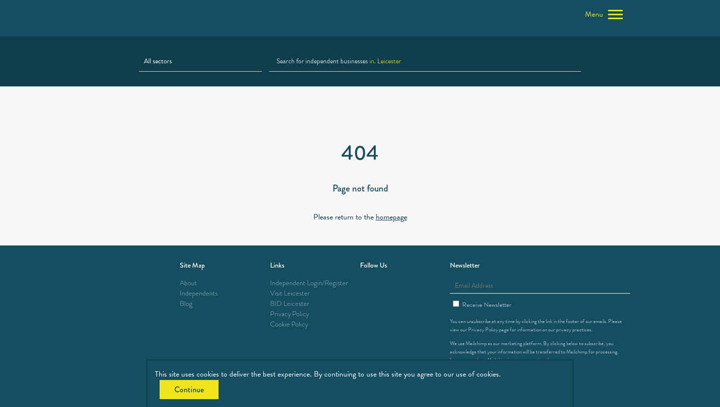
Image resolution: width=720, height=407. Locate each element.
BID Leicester (289, 303)
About (188, 283)
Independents (199, 293)
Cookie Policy (289, 324)
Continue (189, 389)
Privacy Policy (289, 314)
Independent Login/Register (309, 283)
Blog (186, 303)
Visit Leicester (290, 293)
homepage (391, 217)
